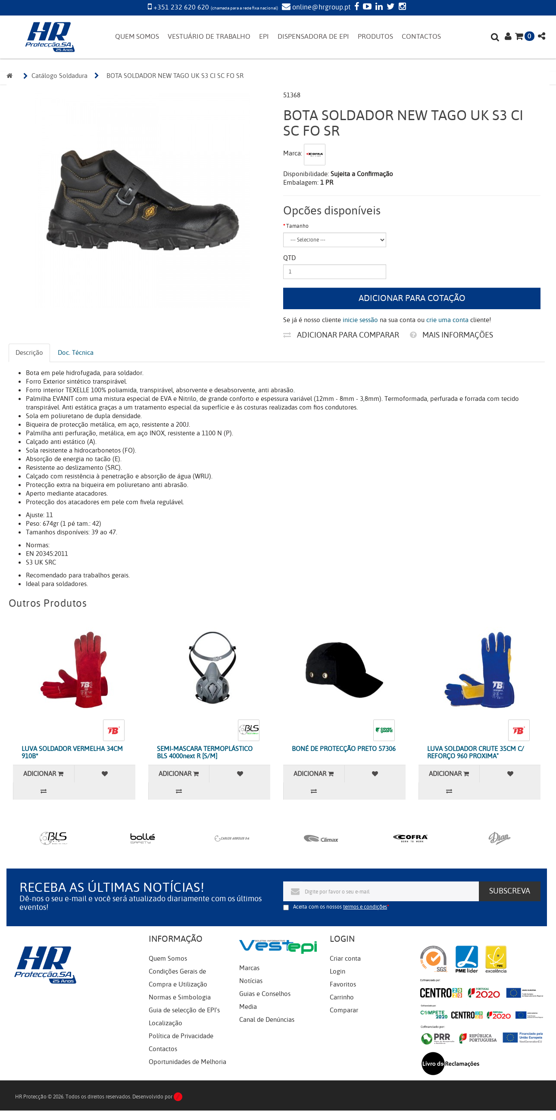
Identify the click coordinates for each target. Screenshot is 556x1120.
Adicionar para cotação (412, 298)
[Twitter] (389, 7)
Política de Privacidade (181, 1036)
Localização (165, 1023)
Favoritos (343, 984)
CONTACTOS (421, 36)
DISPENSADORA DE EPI (313, 36)
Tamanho (297, 226)
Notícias (250, 981)
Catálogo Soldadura (59, 75)
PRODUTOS (375, 36)
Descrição (29, 352)
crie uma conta (447, 320)
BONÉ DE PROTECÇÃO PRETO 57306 (344, 749)
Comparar (344, 1010)
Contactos (163, 1049)
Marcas (249, 968)
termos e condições (365, 907)
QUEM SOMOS (137, 36)
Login (337, 971)
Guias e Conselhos (264, 994)
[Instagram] (401, 7)
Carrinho (342, 997)
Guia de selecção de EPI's (184, 1010)
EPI (264, 36)
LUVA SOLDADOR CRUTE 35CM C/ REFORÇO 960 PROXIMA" (475, 752)
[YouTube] (366, 7)
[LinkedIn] (378, 7)
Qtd (289, 258)
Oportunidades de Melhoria (187, 1062)
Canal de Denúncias (266, 1019)
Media (248, 1006)
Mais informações (451, 335)
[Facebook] (355, 7)
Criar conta (345, 958)
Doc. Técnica (76, 352)
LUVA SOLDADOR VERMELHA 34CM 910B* (72, 752)
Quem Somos (168, 958)
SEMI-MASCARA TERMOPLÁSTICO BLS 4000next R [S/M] (205, 752)
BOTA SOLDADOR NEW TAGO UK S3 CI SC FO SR (175, 75)
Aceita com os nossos (340, 907)
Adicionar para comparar (341, 335)
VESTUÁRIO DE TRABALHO (209, 36)
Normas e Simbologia (180, 997)
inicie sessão (360, 320)
